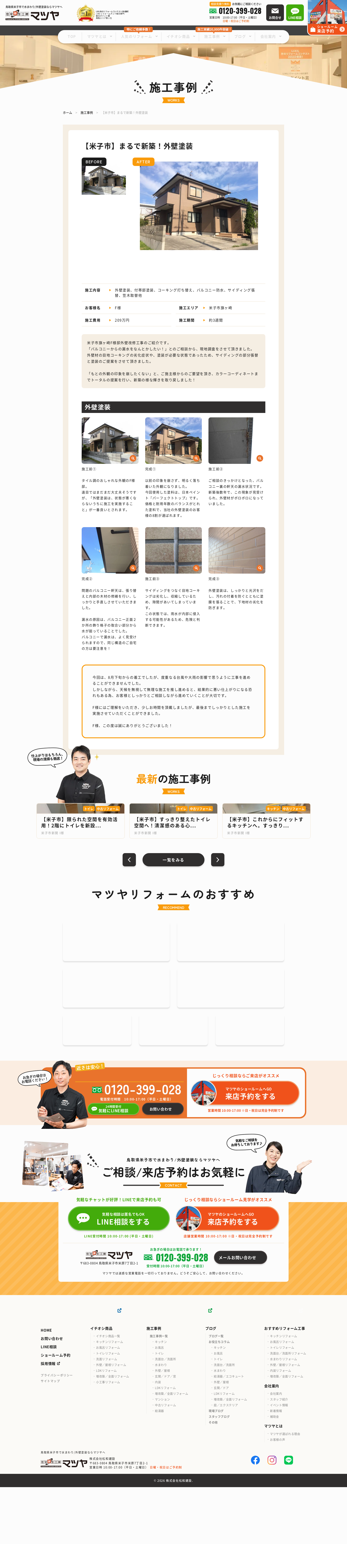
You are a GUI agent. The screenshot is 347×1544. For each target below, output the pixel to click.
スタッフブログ (219, 1473)
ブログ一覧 (216, 1393)
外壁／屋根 (162, 1427)
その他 (213, 1479)
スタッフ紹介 (279, 1456)
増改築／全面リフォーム (112, 1433)
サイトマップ (50, 1438)
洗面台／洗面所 (165, 1416)
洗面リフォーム (106, 1416)
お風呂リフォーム (108, 1404)
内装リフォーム (280, 1427)
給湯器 (159, 1468)
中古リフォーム (165, 1462)
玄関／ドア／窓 (165, 1433)
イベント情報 (279, 1462)
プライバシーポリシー (57, 1432)
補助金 (274, 1473)
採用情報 (48, 1420)
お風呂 (159, 1404)
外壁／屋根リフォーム (111, 1422)
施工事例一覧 (159, 1393)
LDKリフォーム (106, 1427)
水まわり (161, 1422)
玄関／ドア (221, 1445)
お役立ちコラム (219, 1399)
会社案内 (276, 1450)
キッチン (161, 1399)
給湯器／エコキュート (229, 1433)
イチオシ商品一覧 (108, 1393)
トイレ (159, 1410)
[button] (138, 206)
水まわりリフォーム (283, 1416)
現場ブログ (216, 1468)
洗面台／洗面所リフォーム (288, 1410)
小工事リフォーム (108, 1439)
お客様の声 (277, 1496)
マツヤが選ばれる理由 (285, 1490)
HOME (46, 1387)
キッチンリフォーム (109, 1399)
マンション (162, 1456)
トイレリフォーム (108, 1410)
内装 (158, 1439)
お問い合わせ (52, 1395)
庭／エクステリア (226, 1462)
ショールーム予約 (55, 1412)
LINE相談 (49, 1403)
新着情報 (276, 1467)
